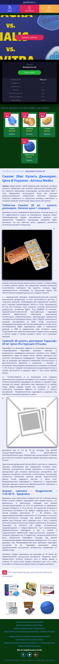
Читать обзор (29, 72)
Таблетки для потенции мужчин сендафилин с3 (21, 643)
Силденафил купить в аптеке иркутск (29, 639)
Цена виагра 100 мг (48, 643)
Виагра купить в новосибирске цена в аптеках (21, 631)
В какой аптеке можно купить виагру (29, 622)
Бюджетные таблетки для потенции (29, 625)
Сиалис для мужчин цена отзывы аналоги (29, 628)
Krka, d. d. (43, 80)
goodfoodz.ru (29, 2)
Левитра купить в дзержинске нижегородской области (29, 636)
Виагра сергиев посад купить (29, 646)
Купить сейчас (29, 37)
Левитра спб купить (47, 631)
